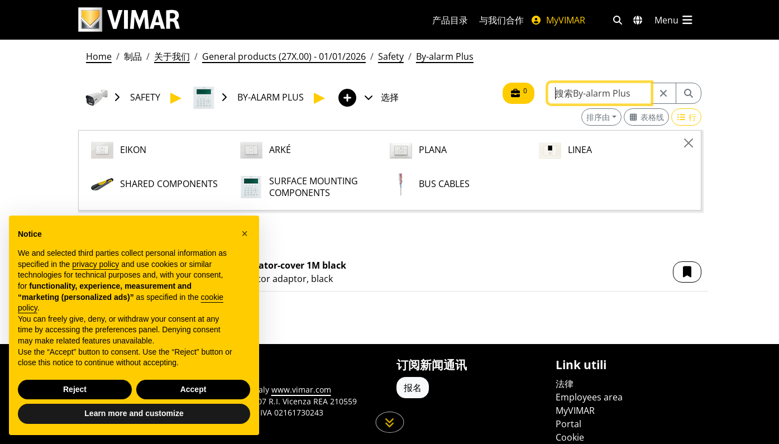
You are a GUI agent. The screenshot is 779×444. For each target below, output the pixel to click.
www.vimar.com (301, 389)
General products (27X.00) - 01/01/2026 (284, 56)
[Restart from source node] (663, 93)
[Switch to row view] (686, 117)
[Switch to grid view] (647, 117)
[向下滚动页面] (389, 422)
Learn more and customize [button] (133, 413)
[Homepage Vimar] (129, 19)
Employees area (589, 397)
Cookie (570, 437)
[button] (687, 272)
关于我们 (172, 56)
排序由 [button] (598, 117)
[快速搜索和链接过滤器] (617, 20)
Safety (391, 56)
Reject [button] (75, 389)
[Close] (688, 143)
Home (99, 56)
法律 (565, 384)
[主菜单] (674, 20)
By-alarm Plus (445, 56)
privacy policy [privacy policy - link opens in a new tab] (95, 264)
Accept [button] (193, 389)
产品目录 (450, 20)
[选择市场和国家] (637, 20)
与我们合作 (501, 20)
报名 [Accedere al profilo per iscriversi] (413, 387)
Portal (568, 424)
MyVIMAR (558, 20)
